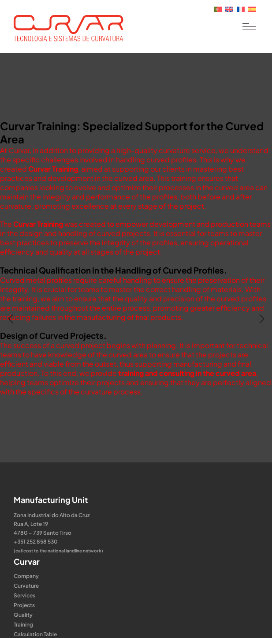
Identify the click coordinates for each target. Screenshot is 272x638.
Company (26, 576)
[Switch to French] (240, 8)
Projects (24, 605)
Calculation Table (35, 634)
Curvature (26, 585)
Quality (23, 615)
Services (24, 595)
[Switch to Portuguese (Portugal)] (218, 8)
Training (23, 624)
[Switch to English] (229, 8)
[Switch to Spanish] (252, 8)
